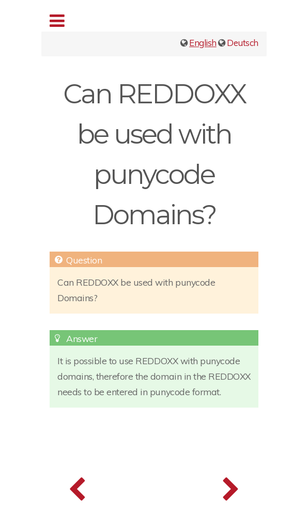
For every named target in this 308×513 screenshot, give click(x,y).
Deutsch (242, 42)
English (203, 42)
